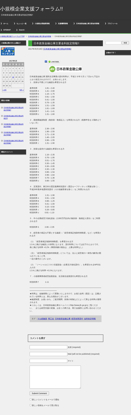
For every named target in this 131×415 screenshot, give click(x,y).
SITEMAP (7, 30)
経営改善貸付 (77, 319)
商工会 (51, 319)
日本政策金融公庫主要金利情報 (87, 24)
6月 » (22, 90)
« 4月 (4, 90)
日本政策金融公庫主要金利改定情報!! (13, 109)
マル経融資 (42, 319)
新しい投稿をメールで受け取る (45, 405)
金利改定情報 (90, 319)
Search (21, 30)
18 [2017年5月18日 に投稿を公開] (13, 77)
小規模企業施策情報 (42, 24)
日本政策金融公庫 (62, 319)
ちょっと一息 (21, 24)
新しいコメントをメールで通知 (45, 399)
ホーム (5, 24)
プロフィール (112, 24)
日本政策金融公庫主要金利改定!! (13, 117)
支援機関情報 (63, 24)
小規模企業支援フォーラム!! (31, 9)
